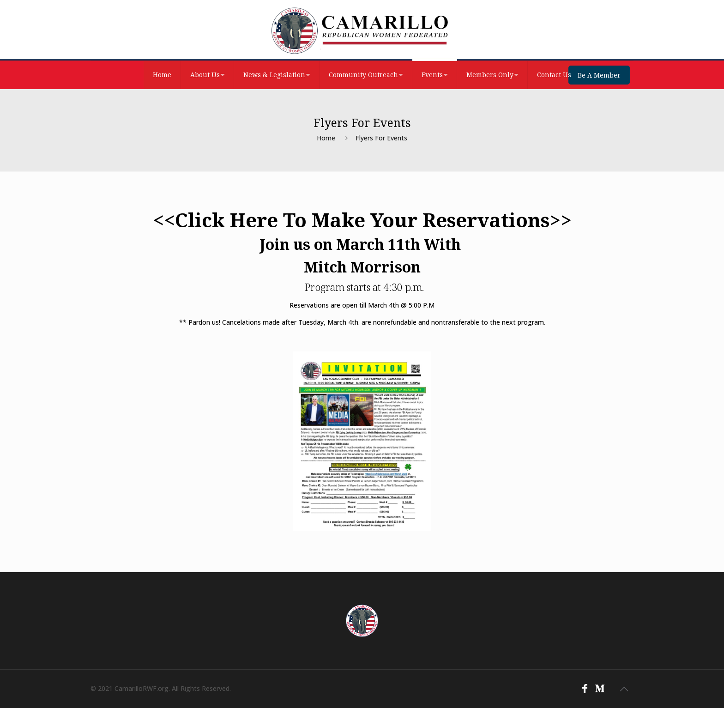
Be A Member (599, 75)
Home (326, 137)
